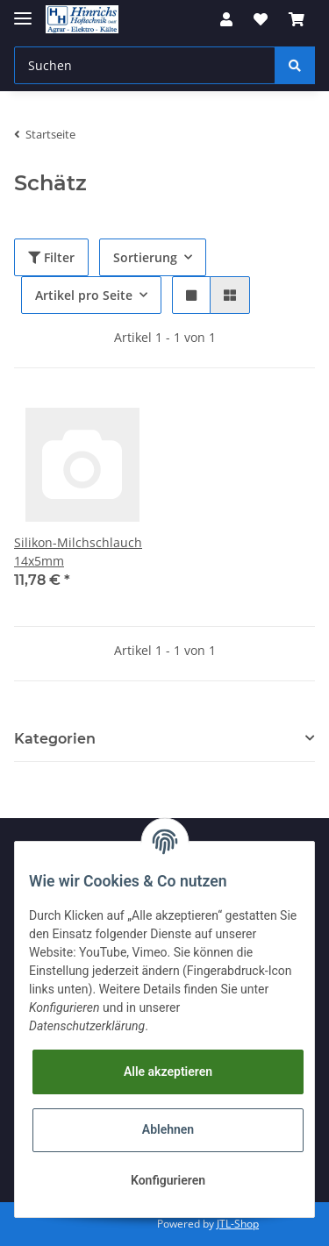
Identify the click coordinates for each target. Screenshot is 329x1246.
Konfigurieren (168, 1180)
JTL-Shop (238, 1223)
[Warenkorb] (296, 19)
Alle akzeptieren (168, 1071)
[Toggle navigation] (23, 11)
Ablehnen (168, 1129)
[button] (226, 19)
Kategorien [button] (55, 738)
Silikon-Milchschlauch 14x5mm (78, 551)
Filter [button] (51, 257)
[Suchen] (144, 65)
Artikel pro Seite (83, 295)
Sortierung (145, 257)
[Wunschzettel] (260, 19)
